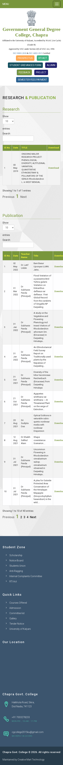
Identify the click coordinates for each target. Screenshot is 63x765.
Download (53, 168)
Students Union (17, 565)
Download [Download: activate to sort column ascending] (53, 147)
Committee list (17, 613)
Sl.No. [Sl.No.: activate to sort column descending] (7, 147)
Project (41, 72)
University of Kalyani (20, 629)
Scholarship (15, 555)
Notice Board (16, 560)
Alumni (51, 65)
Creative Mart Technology (31, 759)
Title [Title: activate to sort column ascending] (36, 255)
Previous (8, 197)
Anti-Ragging (16, 571)
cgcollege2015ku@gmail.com (28, 732)
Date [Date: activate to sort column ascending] (15, 147)
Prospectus (25, 58)
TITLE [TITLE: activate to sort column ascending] (24, 147)
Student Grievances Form (25, 65)
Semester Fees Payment (32, 79)
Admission (15, 608)
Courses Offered (18, 602)
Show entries (8, 122)
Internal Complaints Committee (25, 576)
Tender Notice (16, 623)
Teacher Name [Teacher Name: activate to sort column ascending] (25, 255)
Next (23, 197)
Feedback (24, 72)
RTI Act (42, 58)
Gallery (13, 618)
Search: (18, 136)
